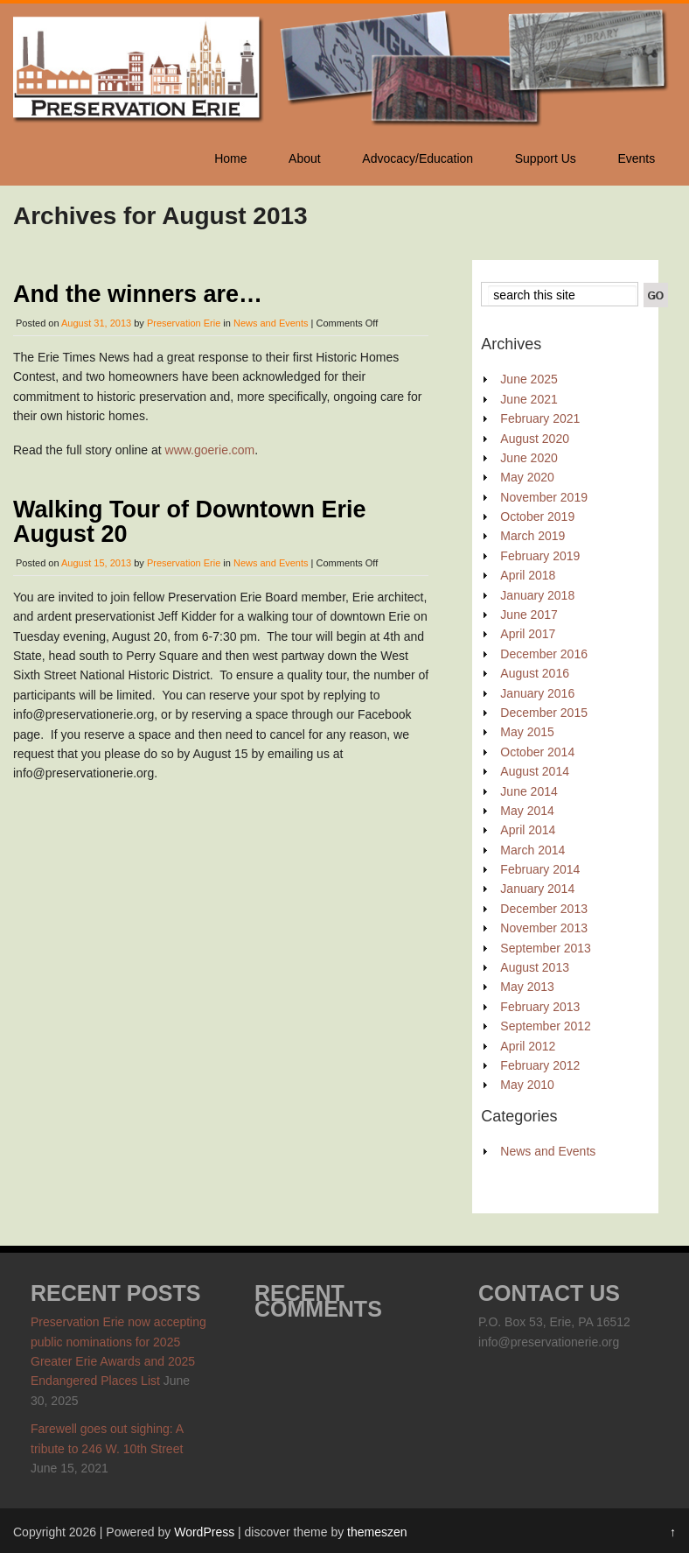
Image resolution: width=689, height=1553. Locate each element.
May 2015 (526, 732)
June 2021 (528, 399)
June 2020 (528, 458)
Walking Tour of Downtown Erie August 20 (189, 521)
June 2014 (528, 791)
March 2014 (532, 850)
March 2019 (532, 536)
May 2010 (526, 1085)
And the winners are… (137, 294)
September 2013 (545, 948)
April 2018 (527, 575)
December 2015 (544, 713)
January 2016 (537, 693)
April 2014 (527, 830)
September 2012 (545, 1026)
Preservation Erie (183, 323)
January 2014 (537, 889)
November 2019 (544, 497)
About (305, 158)
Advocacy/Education (417, 158)
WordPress (204, 1532)
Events (636, 158)
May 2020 (526, 477)
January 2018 (537, 595)
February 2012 (540, 1065)
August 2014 (534, 771)
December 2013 (544, 909)
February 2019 (540, 556)
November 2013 (544, 928)
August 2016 (534, 673)
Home (230, 158)
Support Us (545, 158)
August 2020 (534, 439)
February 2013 (540, 1007)
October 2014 (537, 752)
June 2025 (528, 379)
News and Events (271, 323)
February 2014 (540, 869)
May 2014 (526, 811)
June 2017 (528, 615)
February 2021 (540, 418)
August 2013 (534, 967)
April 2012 (527, 1046)
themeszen (377, 1532)
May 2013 (526, 987)
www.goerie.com (210, 450)
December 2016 (544, 654)
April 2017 (527, 634)
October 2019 (537, 516)
